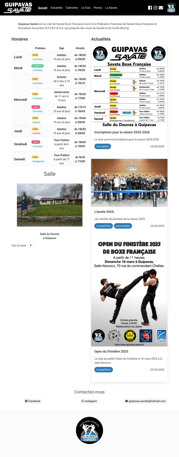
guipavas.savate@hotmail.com (147, 401)
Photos (98, 7)
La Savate (111, 7)
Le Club (85, 7)
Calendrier (72, 7)
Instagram (91, 401)
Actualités (57, 7)
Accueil (42, 7)
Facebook (34, 401)
